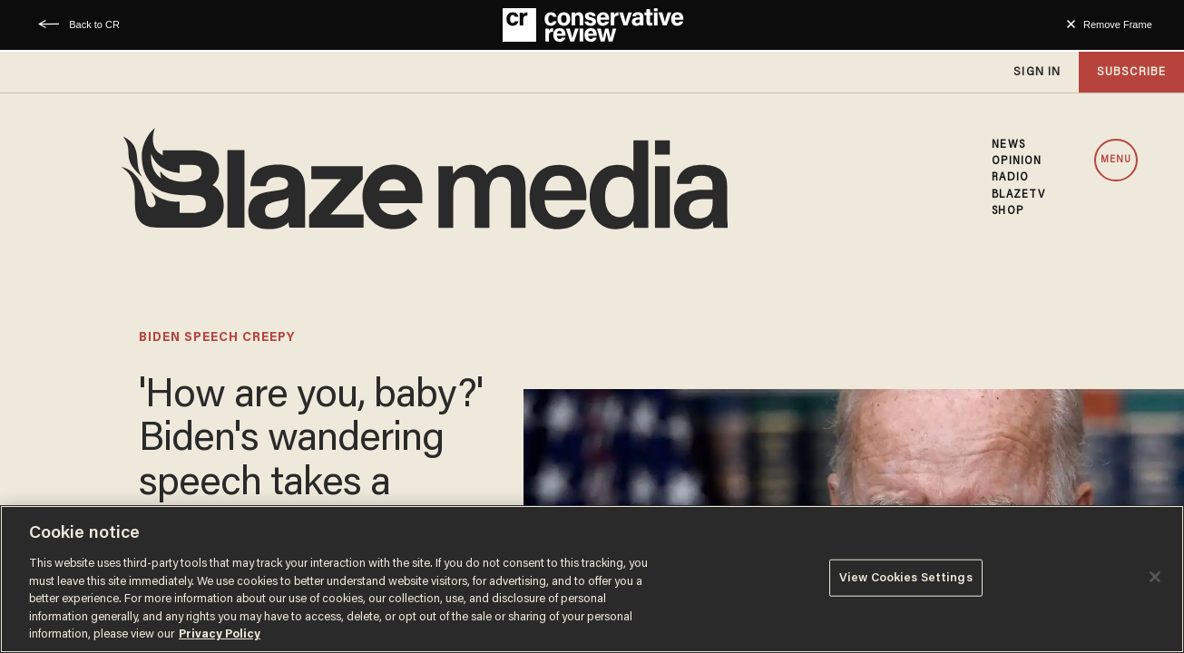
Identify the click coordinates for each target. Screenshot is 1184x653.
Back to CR (94, 24)
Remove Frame (1117, 24)
